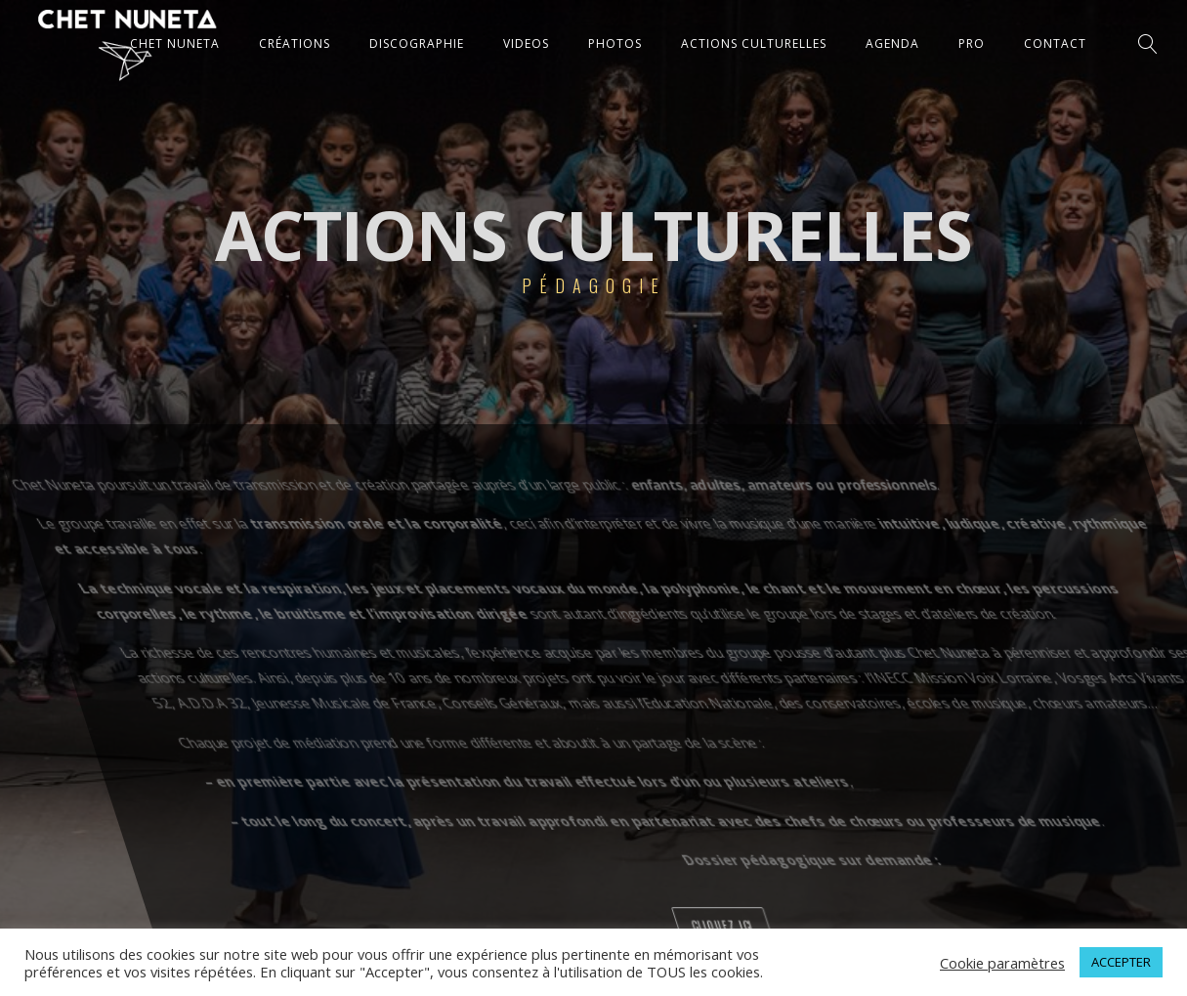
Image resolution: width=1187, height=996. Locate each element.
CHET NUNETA (175, 43)
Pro (971, 43)
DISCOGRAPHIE (416, 43)
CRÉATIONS (294, 43)
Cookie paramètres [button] (1002, 963)
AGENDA (892, 43)
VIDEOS (526, 43)
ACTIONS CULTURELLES (754, 43)
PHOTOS (615, 43)
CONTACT (1055, 43)
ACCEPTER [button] (1121, 962)
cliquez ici (998, 924)
